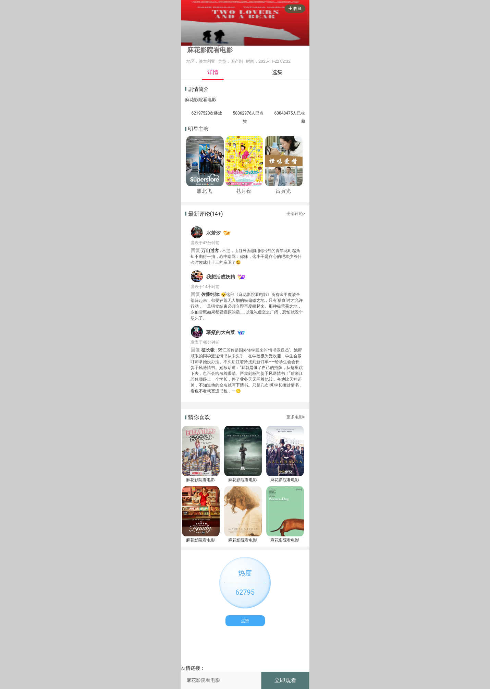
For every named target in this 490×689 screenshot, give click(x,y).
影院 (198, 99)
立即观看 (285, 680)
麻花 (189, 99)
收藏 (295, 8)
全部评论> (295, 213)
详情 (212, 72)
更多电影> (295, 417)
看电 (207, 99)
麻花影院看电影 (200, 479)
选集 (277, 72)
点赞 (245, 620)
